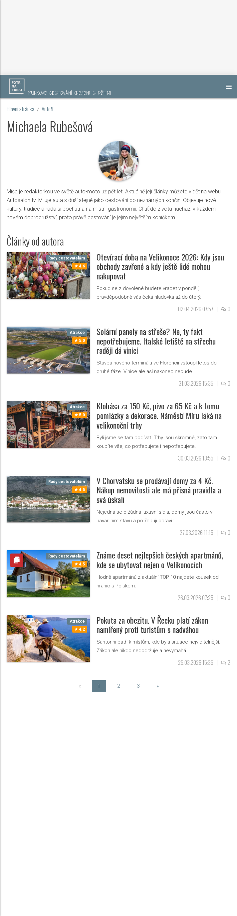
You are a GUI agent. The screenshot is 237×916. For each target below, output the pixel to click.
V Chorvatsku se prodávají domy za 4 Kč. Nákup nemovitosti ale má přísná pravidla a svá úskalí (159, 490)
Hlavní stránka (20, 109)
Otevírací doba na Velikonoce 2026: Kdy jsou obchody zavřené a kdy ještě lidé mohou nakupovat (160, 266)
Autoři (47, 109)
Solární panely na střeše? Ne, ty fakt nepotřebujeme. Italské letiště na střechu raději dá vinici (156, 340)
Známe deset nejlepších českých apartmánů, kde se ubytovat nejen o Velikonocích (160, 559)
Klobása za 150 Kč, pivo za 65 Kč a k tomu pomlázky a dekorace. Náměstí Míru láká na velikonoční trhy (159, 415)
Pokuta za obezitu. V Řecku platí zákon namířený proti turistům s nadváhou (152, 625)
